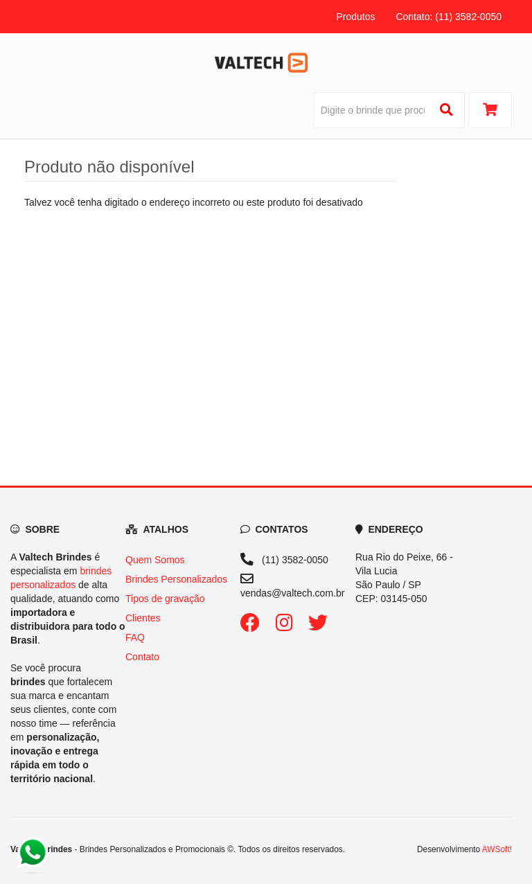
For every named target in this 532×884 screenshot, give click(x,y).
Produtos (355, 16)
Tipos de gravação (165, 598)
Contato (142, 656)
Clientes (143, 618)
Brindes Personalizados (176, 579)
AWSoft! (497, 849)
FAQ (135, 637)
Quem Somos (155, 559)
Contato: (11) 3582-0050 (449, 16)
